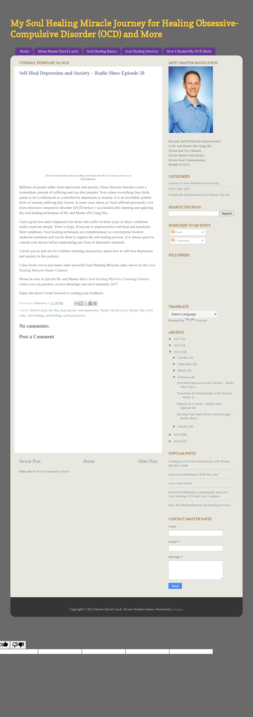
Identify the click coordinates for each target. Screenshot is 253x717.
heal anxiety (68, 310)
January (183, 426)
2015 (177, 352)
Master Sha (136, 310)
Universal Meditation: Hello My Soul (193, 474)
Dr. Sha (54, 310)
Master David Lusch (113, 310)
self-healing (36, 315)
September (185, 364)
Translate (196, 320)
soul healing (53, 315)
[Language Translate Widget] (193, 314)
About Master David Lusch (58, 51)
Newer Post (30, 461)
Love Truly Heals (180, 483)
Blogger (177, 609)
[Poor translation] (18, 645)
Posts (176, 232)
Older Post (147, 461)
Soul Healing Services (141, 51)
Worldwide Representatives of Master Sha (197, 195)
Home (24, 51)
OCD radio (176, 189)
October (183, 357)
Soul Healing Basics (102, 51)
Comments (180, 240)
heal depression (88, 310)
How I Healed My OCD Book (189, 51)
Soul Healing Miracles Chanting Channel (118, 279)
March (182, 370)
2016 (177, 345)
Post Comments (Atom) (53, 471)
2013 (177, 441)
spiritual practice (74, 315)
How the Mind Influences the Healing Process (199, 505)
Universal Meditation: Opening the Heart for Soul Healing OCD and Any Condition (198, 494)
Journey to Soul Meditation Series (191, 183)
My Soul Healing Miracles (115, 175)
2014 (177, 434)
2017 (177, 339)
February (184, 377)
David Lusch (38, 310)
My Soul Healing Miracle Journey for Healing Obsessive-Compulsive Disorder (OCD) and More (124, 28)
